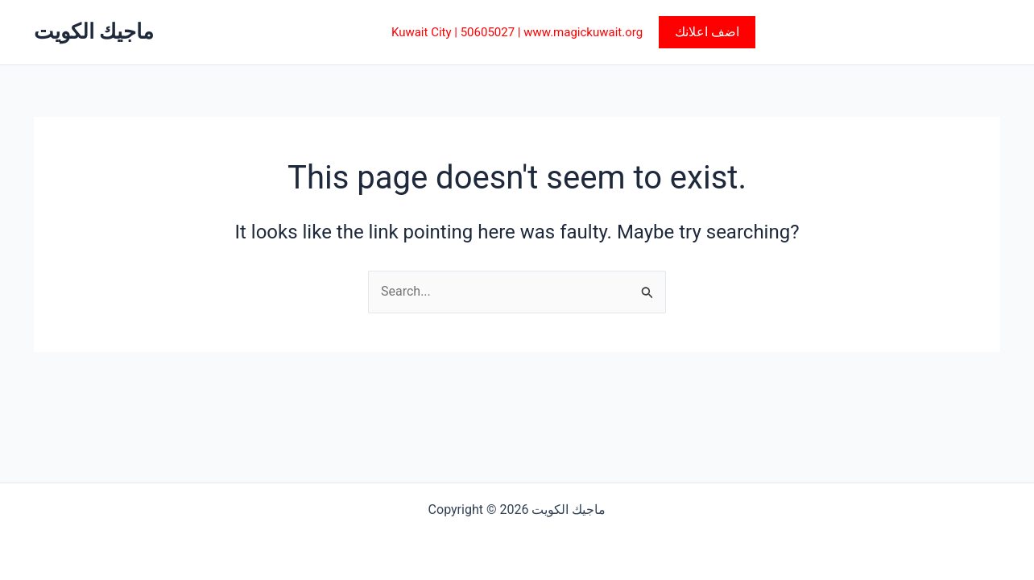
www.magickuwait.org (583, 32)
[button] (707, 32)
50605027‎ (488, 32)
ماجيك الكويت (94, 31)
